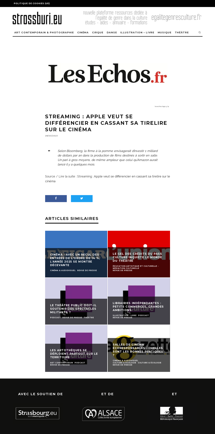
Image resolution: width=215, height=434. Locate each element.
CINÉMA (83, 32)
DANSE (112, 32)
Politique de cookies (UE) (32, 3)
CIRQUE (97, 32)
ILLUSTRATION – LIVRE (137, 32)
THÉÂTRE (182, 32)
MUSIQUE (165, 32)
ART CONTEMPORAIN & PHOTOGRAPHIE (44, 32)
